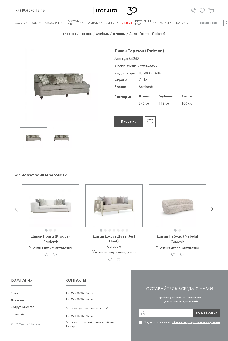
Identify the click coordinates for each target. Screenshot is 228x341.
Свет (37, 23)
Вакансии (18, 314)
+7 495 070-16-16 (79, 299)
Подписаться (206, 312)
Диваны (119, 34)
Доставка (18, 300)
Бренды (112, 23)
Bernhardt (146, 87)
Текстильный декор (145, 23)
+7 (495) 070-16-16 (30, 10)
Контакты (182, 23)
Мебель (22, 23)
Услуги (166, 23)
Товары (86, 34)
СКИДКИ (127, 23)
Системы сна (75, 23)
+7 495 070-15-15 (79, 293)
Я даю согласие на (182, 322)
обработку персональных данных (196, 322)
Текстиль (94, 23)
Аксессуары (54, 23)
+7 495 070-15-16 (79, 316)
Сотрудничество (22, 307)
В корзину (128, 121)
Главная (69, 34)
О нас (15, 293)
